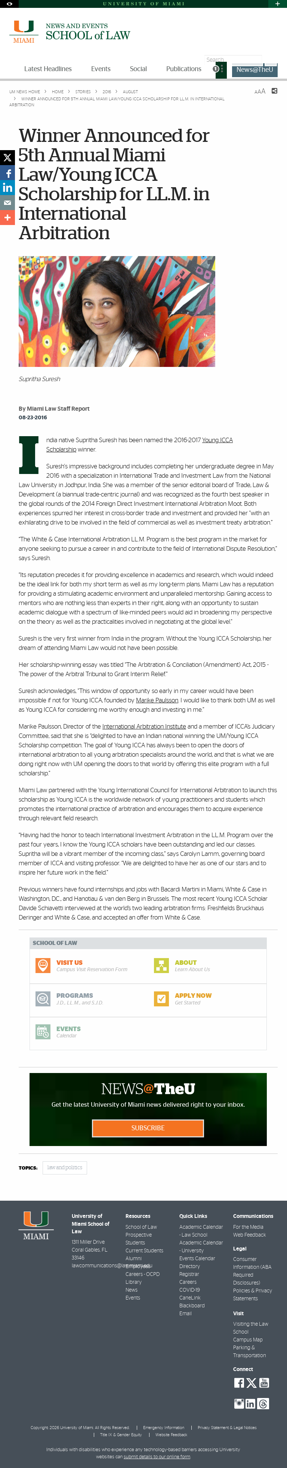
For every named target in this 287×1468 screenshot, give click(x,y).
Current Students (144, 1250)
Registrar (189, 1274)
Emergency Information (163, 1428)
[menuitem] (221, 70)
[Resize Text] (260, 91)
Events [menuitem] (101, 69)
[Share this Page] (269, 95)
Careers (188, 1282)
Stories (82, 92)
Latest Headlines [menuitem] (48, 69)
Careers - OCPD (143, 1274)
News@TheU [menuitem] (255, 70)
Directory (189, 1266)
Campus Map (248, 1340)
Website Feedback (171, 1435)
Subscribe (148, 1128)
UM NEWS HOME (24, 92)
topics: (28, 1168)
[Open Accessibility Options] (9, 4)
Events (133, 1298)
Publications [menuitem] (183, 69)
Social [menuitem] (138, 69)
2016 (106, 92)
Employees (138, 1266)
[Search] (271, 60)
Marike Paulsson (157, 700)
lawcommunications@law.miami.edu (112, 1265)
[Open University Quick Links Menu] (277, 4)
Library (134, 1282)
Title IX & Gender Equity (121, 1435)
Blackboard (192, 1306)
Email (185, 1313)
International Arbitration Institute (144, 726)
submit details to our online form (157, 1457)
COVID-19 (189, 1290)
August (130, 92)
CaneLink (190, 1298)
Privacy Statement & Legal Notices (227, 1428)
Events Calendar (197, 1258)
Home (57, 92)
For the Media (248, 1227)
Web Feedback (249, 1235)
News (132, 1290)
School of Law (141, 1227)
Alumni (134, 1258)
